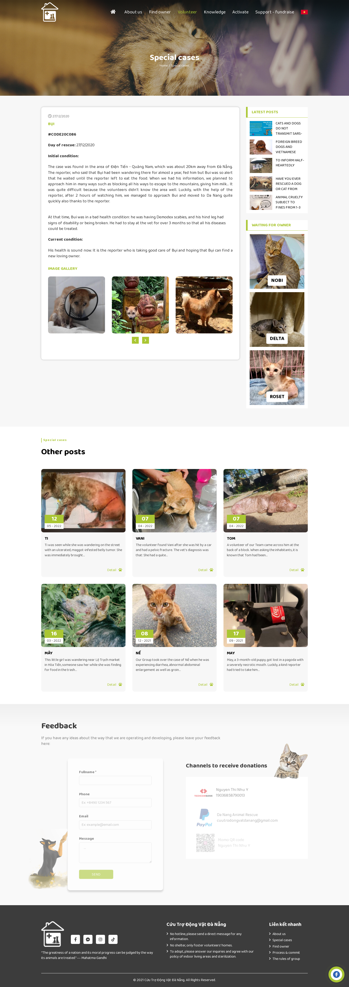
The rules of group (286, 959)
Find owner (160, 12)
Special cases (180, 65)
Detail (114, 570)
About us (133, 12)
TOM (231, 538)
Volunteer (187, 12)
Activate (240, 12)
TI (46, 538)
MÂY (49, 653)
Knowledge (215, 12)
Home (164, 65)
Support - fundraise (274, 12)
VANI (140, 538)
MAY (231, 653)
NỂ (138, 653)
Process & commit (286, 953)
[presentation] (135, 340)
